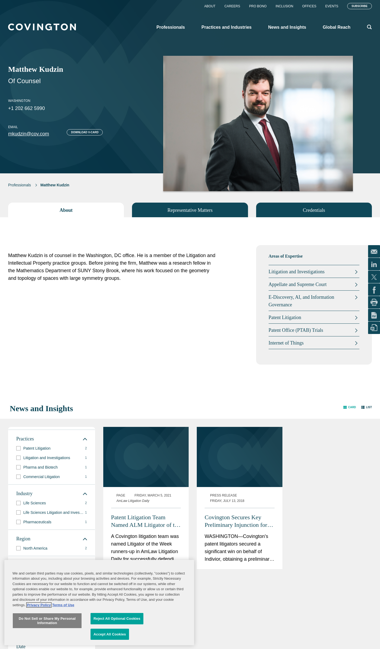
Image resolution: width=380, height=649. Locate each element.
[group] (51, 448)
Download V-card (84, 132)
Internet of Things (286, 343)
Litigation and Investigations (297, 271)
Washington (19, 101)
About (209, 6)
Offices (309, 6)
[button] (349, 407)
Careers (232, 6)
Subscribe (360, 6)
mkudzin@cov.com (28, 134)
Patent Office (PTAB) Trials (296, 330)
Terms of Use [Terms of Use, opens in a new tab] (63, 639)
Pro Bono (258, 6)
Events (331, 6)
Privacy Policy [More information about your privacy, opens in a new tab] (39, 639)
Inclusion (284, 6)
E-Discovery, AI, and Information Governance (301, 300)
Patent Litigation (285, 317)
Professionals (19, 185)
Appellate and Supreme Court (298, 284)
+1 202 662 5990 (26, 108)
